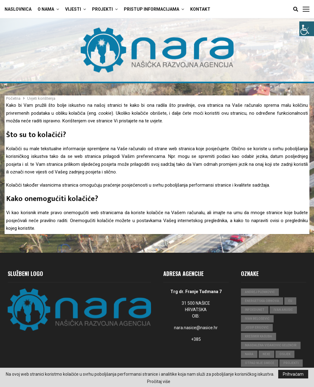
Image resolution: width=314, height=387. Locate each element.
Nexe (266, 354)
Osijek (284, 354)
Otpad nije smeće (259, 363)
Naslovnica (18, 9)
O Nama (46, 9)
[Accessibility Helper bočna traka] (306, 28)
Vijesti (73, 9)
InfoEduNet (254, 309)
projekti (291, 363)
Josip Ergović (257, 327)
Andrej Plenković (260, 292)
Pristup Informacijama (151, 9)
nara (249, 354)
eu (290, 301)
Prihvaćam (293, 374)
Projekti (102, 9)
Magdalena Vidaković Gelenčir (271, 345)
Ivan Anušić (283, 309)
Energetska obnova (262, 301)
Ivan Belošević (257, 318)
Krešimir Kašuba (258, 336)
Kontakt (200, 9)
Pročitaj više (158, 381)
